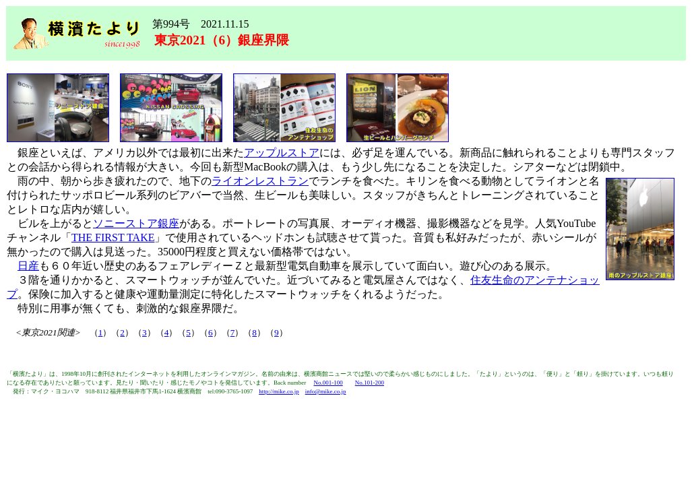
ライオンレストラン (260, 181)
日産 (28, 265)
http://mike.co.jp (279, 391)
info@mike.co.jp (325, 391)
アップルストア (281, 152)
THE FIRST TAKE (112, 237)
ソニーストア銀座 (136, 223)
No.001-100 (327, 382)
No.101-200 (369, 382)
